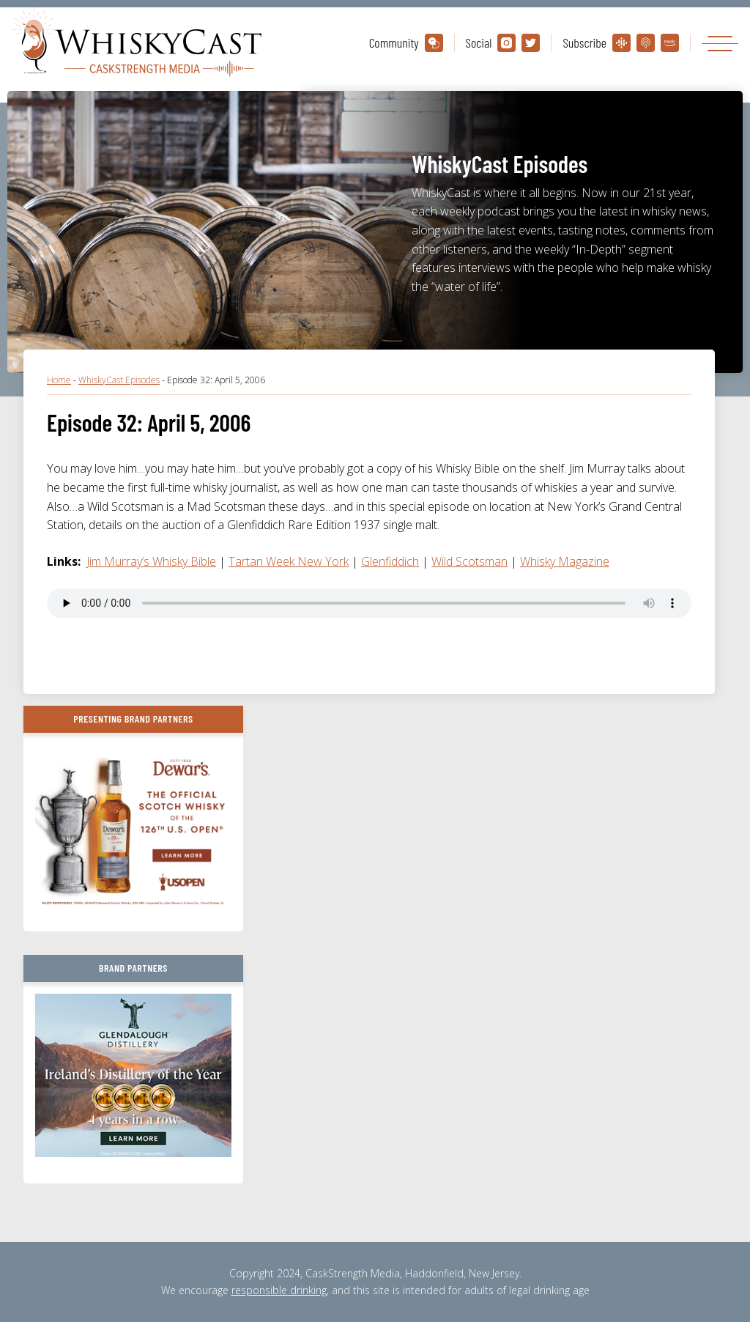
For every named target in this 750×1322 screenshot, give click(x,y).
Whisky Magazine (564, 561)
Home (59, 380)
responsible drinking (279, 1290)
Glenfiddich (390, 561)
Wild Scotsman (469, 561)
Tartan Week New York (289, 561)
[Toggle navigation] (720, 43)
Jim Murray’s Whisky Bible (151, 561)
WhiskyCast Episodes (119, 380)
